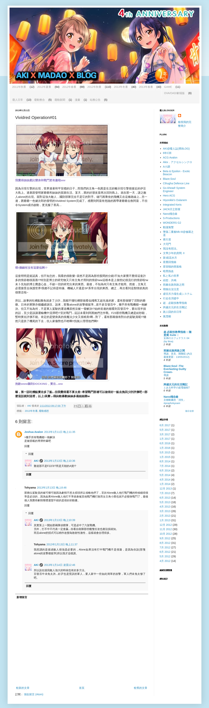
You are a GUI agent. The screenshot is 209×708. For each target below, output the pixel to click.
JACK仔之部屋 (171, 209)
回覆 (27, 446)
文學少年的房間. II (174, 253)
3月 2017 (165, 434)
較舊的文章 (140, 687)
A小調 (166, 166)
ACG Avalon (170, 157)
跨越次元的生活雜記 (175, 307)
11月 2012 (166, 529)
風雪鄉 (167, 316)
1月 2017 (165, 438)
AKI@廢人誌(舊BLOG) (176, 148)
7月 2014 (165, 465)
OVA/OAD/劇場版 (174, 93)
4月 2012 (165, 560)
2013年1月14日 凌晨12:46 (59, 564)
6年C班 (167, 152)
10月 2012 (166, 533)
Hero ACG (169, 195)
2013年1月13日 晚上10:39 (59, 520)
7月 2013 (165, 493)
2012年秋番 (94, 86)
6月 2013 (165, 497)
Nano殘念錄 (170, 213)
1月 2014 (165, 483)
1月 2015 (165, 457)
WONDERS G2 (172, 222)
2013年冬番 (121, 86)
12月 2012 (166, 524)
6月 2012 (165, 551)
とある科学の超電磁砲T (177, 387)
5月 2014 (165, 475)
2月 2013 (165, 515)
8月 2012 (165, 542)
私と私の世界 (171, 275)
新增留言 (22, 597)
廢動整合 (39, 99)
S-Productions (171, 218)
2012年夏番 (44, 86)
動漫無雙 (168, 227)
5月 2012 (165, 556)
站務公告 (95, 99)
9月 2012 (165, 538)
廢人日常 (17, 99)
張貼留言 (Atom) (33, 694)
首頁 (81, 687)
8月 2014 (165, 461)
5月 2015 (165, 452)
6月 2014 (165, 470)
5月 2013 (165, 502)
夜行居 (167, 239)
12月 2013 (166, 488)
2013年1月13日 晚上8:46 (51, 487)
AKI (36, 460)
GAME (168, 86)
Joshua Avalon (33, 431)
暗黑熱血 (168, 271)
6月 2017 (165, 425)
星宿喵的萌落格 (172, 266)
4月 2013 (165, 506)
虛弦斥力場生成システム (177, 293)
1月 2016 (165, 447)
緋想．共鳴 (169, 280)
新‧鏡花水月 (170, 257)
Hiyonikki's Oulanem (175, 200)
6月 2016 (165, 443)
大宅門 (167, 244)
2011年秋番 (19, 86)
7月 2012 (165, 547)
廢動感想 (44, 411)
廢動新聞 (60, 99)
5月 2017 (165, 429)
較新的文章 (22, 687)
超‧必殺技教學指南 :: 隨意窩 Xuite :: (178, 333)
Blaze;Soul (169, 178)
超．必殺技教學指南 (175, 302)
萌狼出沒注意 (171, 289)
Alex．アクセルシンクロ (177, 162)
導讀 (166, 375)
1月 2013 (165, 520)
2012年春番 (69, 86)
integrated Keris (172, 204)
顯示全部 (189, 411)
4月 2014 (165, 479)
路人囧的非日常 (172, 311)
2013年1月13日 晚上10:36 (59, 460)
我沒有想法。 (171, 248)
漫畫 (77, 99)
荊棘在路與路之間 (173, 284)
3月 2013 (165, 511)
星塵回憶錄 (169, 262)
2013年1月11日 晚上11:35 (59, 431)
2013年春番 (146, 86)
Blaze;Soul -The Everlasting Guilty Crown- (175, 369)
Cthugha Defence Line (176, 183)
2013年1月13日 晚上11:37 (61, 544)
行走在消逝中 (171, 298)
